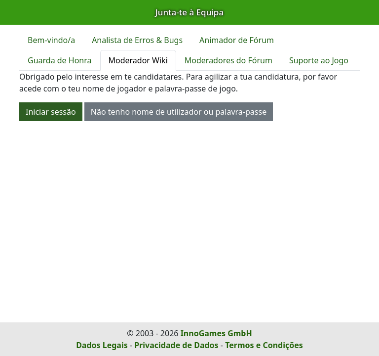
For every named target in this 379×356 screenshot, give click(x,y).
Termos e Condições (264, 345)
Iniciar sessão (51, 111)
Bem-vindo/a (51, 40)
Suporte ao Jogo (318, 60)
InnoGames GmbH (216, 333)
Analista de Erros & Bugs (137, 40)
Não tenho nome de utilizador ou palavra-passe (178, 111)
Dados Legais (102, 345)
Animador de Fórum (236, 40)
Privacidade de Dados (176, 345)
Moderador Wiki (138, 60)
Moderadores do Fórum (228, 60)
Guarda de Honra (60, 60)
